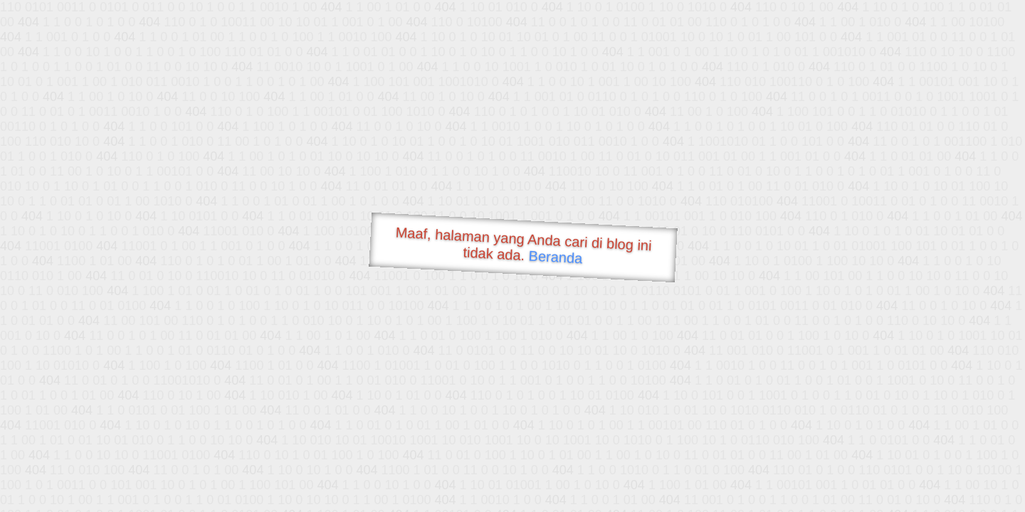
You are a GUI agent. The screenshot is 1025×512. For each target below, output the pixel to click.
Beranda (555, 256)
